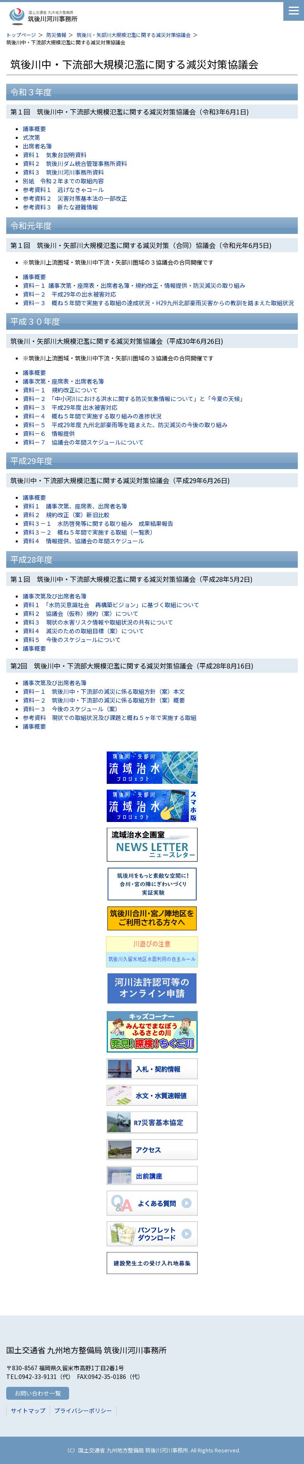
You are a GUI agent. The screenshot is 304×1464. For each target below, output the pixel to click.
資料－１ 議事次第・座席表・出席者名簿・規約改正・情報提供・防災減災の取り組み (134, 285)
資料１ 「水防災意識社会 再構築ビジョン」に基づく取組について (111, 605)
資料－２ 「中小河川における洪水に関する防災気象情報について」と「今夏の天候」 (134, 398)
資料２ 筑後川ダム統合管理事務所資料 (75, 163)
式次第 (31, 137)
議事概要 (34, 128)
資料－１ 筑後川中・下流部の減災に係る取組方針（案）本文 (104, 691)
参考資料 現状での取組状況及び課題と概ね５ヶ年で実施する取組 (109, 717)
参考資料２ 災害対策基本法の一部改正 (75, 198)
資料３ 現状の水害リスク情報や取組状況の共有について (98, 622)
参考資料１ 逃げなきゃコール (63, 189)
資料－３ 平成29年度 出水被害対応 (70, 407)
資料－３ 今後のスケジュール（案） (72, 709)
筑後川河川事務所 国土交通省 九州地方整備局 (70, 16)
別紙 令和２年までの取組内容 (63, 181)
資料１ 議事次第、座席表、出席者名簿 (75, 506)
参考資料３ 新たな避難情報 (60, 207)
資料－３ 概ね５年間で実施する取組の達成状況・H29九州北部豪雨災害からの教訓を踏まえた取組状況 (158, 303)
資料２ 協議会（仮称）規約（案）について (81, 613)
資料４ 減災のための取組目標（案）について (83, 631)
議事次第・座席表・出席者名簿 (63, 381)
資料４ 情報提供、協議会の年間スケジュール (83, 541)
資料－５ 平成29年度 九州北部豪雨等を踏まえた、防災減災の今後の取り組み (125, 425)
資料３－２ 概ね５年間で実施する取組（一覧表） (89, 532)
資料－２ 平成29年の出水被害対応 (69, 294)
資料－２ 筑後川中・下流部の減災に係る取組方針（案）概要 (104, 700)
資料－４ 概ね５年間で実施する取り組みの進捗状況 (92, 416)
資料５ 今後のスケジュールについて (72, 639)
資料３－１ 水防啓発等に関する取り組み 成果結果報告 (98, 523)
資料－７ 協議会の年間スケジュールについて (83, 442)
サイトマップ (28, 1410)
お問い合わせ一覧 (37, 1393)
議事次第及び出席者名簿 (54, 596)
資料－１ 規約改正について (60, 390)
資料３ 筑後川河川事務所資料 (63, 172)
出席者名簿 (37, 146)
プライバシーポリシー (83, 1410)
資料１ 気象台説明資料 (54, 155)
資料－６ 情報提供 (49, 433)
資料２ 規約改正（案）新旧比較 (66, 515)
